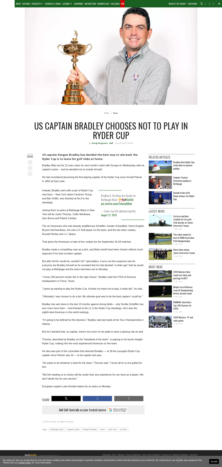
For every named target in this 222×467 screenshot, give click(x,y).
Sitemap (120, 455)
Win (122, 3)
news (102, 429)
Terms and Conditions (151, 455)
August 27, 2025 (109, 215)
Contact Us (166, 455)
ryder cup (112, 429)
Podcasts (36, 3)
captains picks (73, 429)
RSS (114, 455)
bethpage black (57, 429)
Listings (66, 3)
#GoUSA (129, 200)
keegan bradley (90, 429)
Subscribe (192, 3)
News (18, 3)
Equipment (78, 3)
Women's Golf (103, 3)
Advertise (193, 455)
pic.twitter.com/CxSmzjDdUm (116, 204)
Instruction (90, 3)
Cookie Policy (24, 462)
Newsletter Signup (177, 3)
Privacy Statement (133, 455)
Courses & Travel (53, 3)
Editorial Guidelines (180, 455)
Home (106, 113)
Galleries (115, 3)
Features (26, 3)
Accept (214, 461)
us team (123, 429)
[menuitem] (7, 3)
